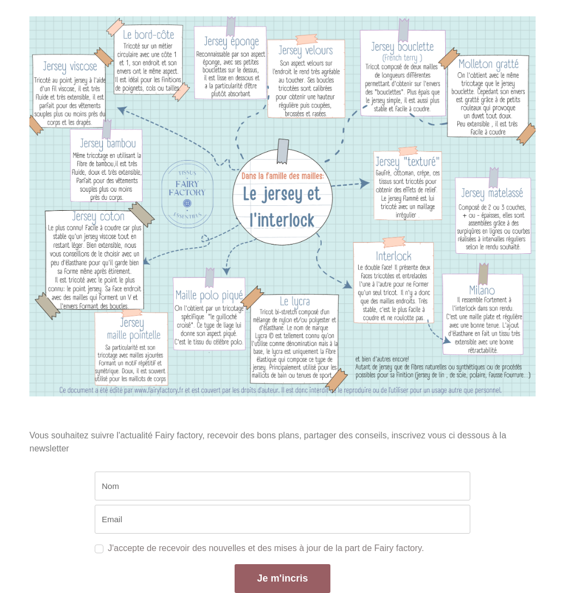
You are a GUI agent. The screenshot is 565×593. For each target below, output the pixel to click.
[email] (282, 519)
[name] (282, 486)
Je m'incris (282, 578)
